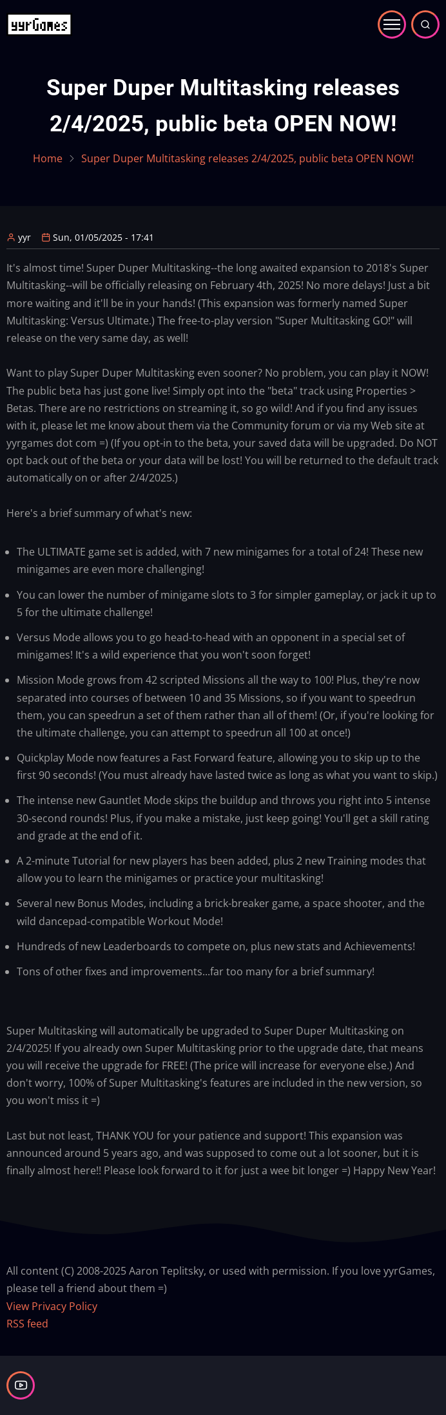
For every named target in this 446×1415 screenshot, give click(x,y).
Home (48, 158)
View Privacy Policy (51, 1306)
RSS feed (27, 1324)
